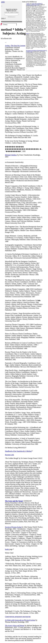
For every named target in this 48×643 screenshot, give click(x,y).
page (30, 3)
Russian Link (9, 455)
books (28, 3)
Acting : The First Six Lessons (15, 45)
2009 (2, 2)
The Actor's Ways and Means (14, 625)
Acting (27, 33)
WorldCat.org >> (11, 16)
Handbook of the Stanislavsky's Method (18, 451)
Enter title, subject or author (12, 12)
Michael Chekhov (11, 155)
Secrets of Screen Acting (13, 527)
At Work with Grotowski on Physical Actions (20, 620)
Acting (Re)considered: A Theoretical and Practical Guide (34, 4)
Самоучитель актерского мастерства (18, 616)
